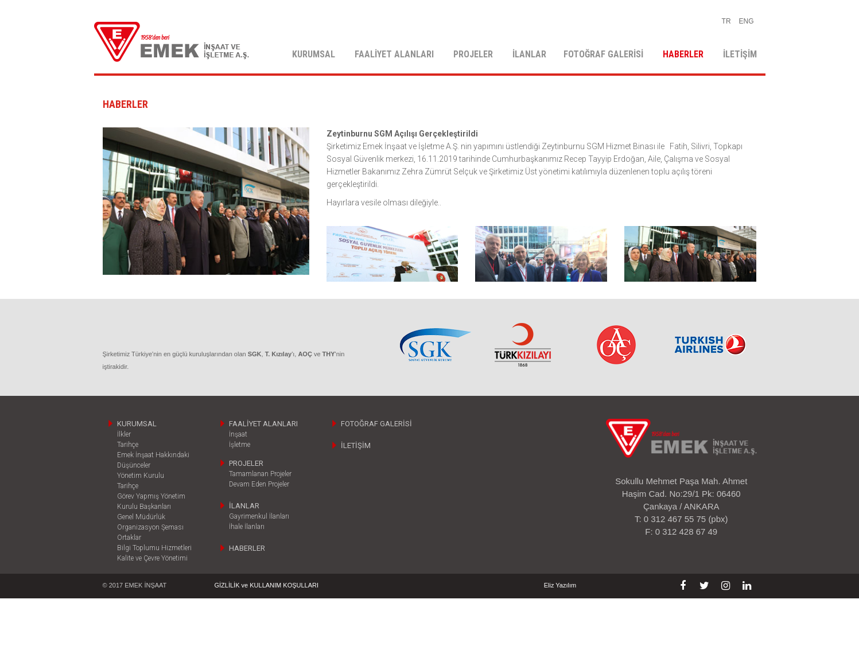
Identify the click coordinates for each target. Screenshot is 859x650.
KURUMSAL (313, 54)
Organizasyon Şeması (150, 527)
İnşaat (238, 434)
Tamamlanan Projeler (260, 474)
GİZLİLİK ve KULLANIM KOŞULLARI (267, 585)
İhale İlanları (247, 527)
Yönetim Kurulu (140, 476)
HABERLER (683, 54)
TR (726, 21)
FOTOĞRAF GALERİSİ (603, 54)
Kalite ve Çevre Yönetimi (152, 558)
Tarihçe (127, 445)
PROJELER (473, 54)
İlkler (124, 434)
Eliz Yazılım (560, 585)
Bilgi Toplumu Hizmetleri (154, 548)
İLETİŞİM (740, 54)
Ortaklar (129, 538)
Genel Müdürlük (141, 517)
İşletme (239, 445)
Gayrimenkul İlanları (259, 516)
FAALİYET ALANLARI (394, 54)
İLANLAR (529, 54)
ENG (745, 21)
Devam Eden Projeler (259, 484)
